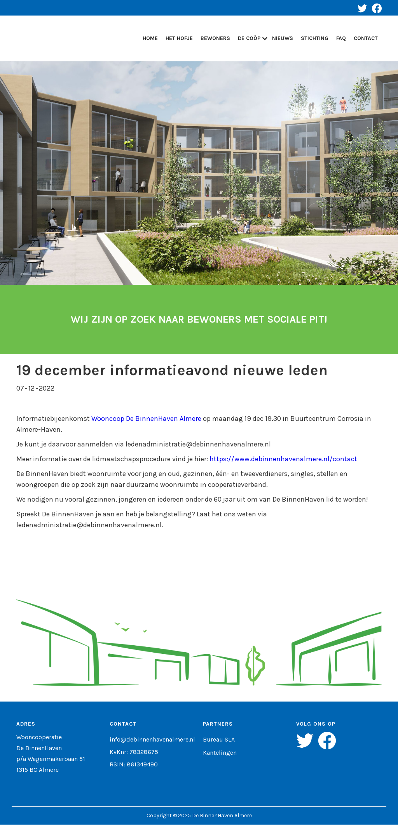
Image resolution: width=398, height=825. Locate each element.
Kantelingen (220, 753)
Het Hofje (179, 38)
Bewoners (215, 38)
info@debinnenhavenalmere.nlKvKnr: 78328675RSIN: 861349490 (152, 752)
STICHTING (314, 38)
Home (150, 38)
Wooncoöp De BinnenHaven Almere (146, 418)
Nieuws (282, 38)
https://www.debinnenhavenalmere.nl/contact (283, 459)
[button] (251, 38)
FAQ (341, 38)
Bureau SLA (219, 739)
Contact (366, 38)
